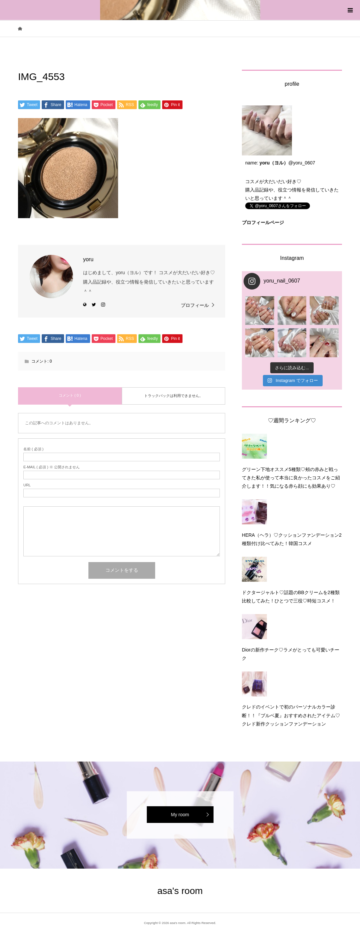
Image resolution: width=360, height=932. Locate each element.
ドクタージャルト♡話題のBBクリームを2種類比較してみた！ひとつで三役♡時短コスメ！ (290, 596)
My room (180, 814)
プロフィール (195, 305)
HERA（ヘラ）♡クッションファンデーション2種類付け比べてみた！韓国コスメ (292, 539)
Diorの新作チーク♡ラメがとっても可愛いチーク (290, 654)
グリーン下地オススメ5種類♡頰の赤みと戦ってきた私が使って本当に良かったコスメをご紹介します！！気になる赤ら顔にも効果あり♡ (291, 478)
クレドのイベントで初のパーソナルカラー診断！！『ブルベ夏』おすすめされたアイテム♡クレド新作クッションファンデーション (291, 715)
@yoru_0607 (301, 162)
